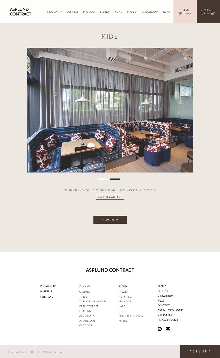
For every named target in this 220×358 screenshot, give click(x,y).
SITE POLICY (164, 315)
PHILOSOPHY (54, 12)
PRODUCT (89, 12)
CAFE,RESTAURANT (110, 197)
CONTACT (163, 305)
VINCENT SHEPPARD (130, 316)
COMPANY (46, 297)
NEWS (166, 12)
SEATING (84, 292)
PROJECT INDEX (110, 220)
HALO (122, 306)
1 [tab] (103, 179)
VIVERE (122, 321)
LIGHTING (85, 311)
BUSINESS (72, 12)
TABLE (83, 297)
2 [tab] (115, 179)
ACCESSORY (86, 316)
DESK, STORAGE (89, 306)
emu (121, 311)
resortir (123, 292)
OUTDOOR (85, 325)
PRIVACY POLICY (167, 320)
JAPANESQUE (87, 321)
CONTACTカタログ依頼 (208, 12)
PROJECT (132, 12)
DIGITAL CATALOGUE (170, 310)
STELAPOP (124, 301)
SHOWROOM (150, 12)
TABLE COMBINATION (92, 301)
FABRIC (118, 12)
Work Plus (124, 297)
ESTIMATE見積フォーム (185, 12)
